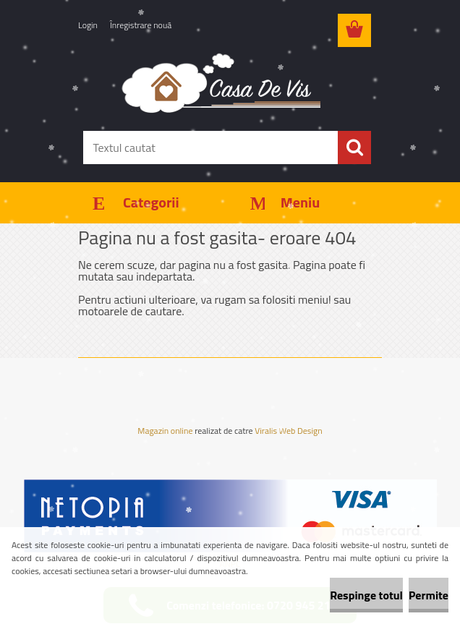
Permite (428, 595)
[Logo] (221, 82)
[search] (354, 147)
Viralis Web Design (288, 432)
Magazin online (164, 431)
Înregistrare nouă (140, 25)
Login (88, 25)
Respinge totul (366, 595)
